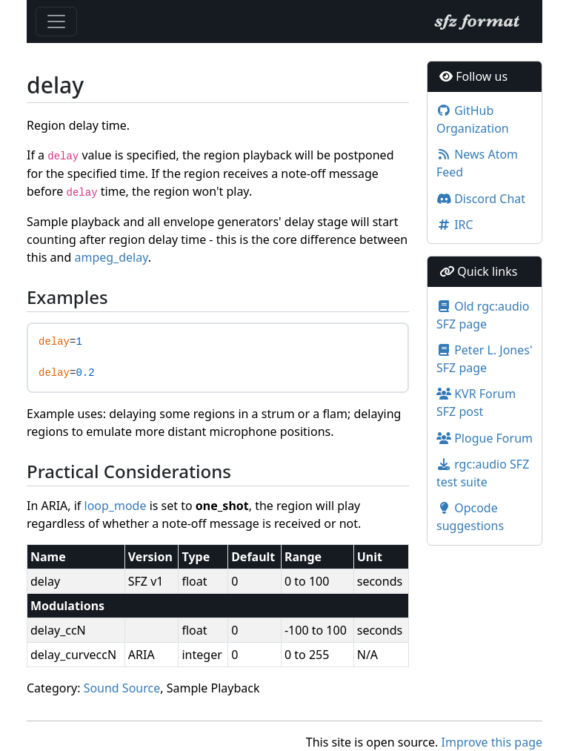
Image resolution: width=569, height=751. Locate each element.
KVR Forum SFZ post (476, 403)
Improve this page (492, 742)
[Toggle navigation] (56, 21)
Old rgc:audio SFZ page (483, 315)
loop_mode (115, 505)
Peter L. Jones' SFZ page (484, 359)
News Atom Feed (477, 163)
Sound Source (122, 688)
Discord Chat (480, 199)
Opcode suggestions (470, 517)
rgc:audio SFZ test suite (482, 473)
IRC (454, 224)
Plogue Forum (484, 438)
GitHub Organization (472, 119)
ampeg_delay (110, 257)
